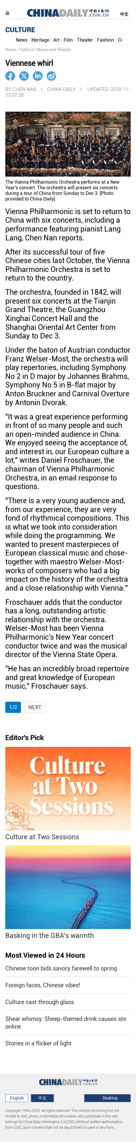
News (21, 40)
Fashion (105, 40)
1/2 (13, 707)
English (17, 1098)
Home (10, 49)
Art (56, 40)
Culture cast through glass (39, 1002)
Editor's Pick (24, 738)
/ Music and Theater (52, 49)
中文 (124, 14)
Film (68, 40)
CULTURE (20, 30)
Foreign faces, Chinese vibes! (42, 985)
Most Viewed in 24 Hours (45, 955)
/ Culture (25, 49)
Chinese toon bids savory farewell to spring (61, 968)
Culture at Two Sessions (42, 837)
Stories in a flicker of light (38, 1043)
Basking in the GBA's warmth (49, 936)
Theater (85, 40)
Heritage (40, 40)
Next (35, 707)
